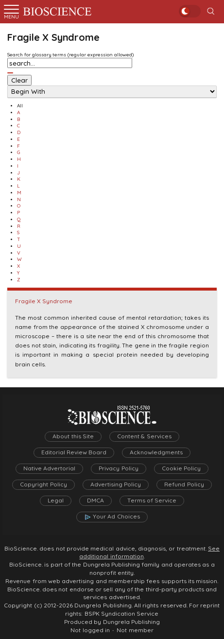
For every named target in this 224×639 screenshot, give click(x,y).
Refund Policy (184, 484)
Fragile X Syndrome (43, 301)
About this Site (73, 436)
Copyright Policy (43, 484)
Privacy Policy (118, 468)
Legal (56, 500)
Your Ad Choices (116, 516)
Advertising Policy (115, 484)
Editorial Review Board (74, 452)
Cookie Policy (181, 468)
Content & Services (144, 436)
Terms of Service (152, 500)
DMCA (95, 500)
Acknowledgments (156, 452)
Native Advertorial (49, 468)
